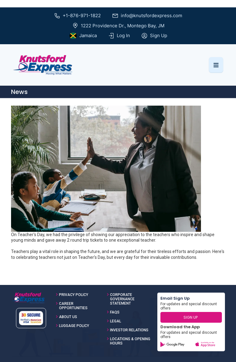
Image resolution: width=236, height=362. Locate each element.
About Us (68, 317)
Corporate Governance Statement (122, 299)
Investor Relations (129, 330)
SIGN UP (190, 317)
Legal (115, 321)
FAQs (115, 312)
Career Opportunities (73, 306)
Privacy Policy (73, 295)
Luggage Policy (74, 326)
